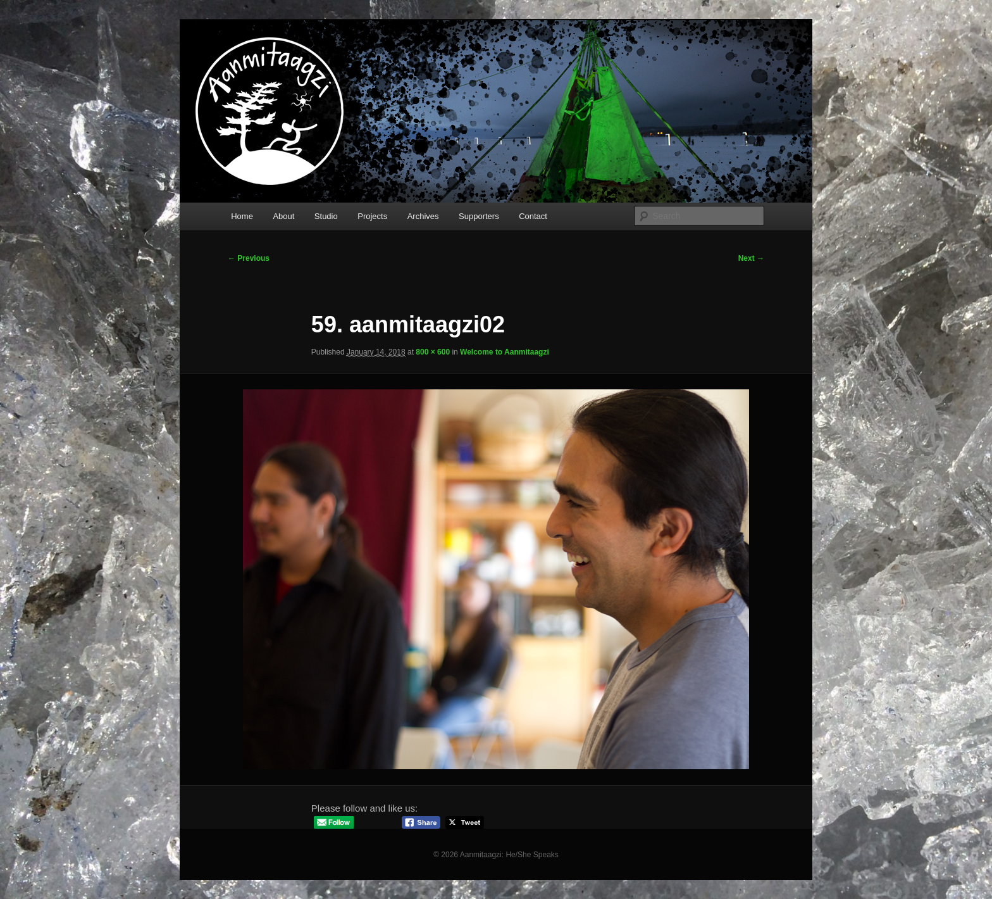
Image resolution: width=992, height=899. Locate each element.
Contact (533, 216)
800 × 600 (433, 352)
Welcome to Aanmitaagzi (504, 352)
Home (242, 216)
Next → (751, 258)
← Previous (249, 258)
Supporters (479, 216)
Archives (423, 216)
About (283, 216)
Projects (372, 216)
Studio (326, 216)
